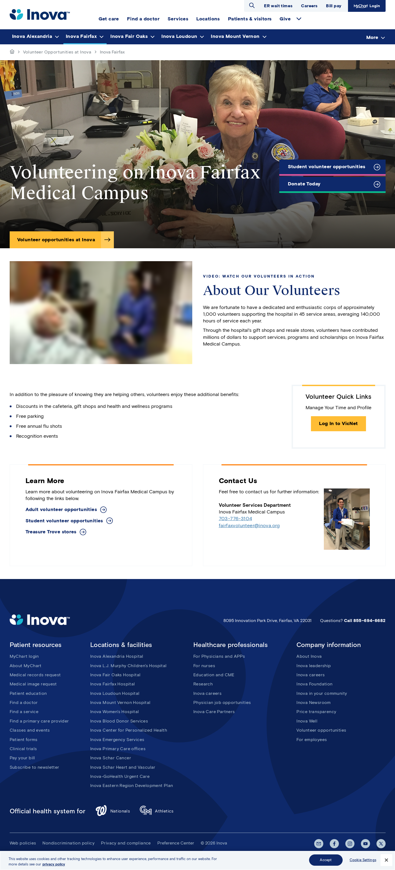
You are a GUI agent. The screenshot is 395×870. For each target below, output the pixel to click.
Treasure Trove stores (51, 532)
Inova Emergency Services (117, 739)
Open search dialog (252, 5)
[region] (197, 860)
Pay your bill (22, 757)
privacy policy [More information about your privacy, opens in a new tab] (53, 864)
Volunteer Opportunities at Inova (57, 52)
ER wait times (278, 5)
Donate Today (304, 184)
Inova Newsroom (313, 702)
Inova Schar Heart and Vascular (122, 767)
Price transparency (316, 711)
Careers (309, 5)
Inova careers (207, 693)
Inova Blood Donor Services (119, 721)
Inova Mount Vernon (235, 36)
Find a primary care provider (39, 721)
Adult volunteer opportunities (61, 509)
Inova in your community (321, 693)
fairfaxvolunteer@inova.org (249, 526)
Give (285, 19)
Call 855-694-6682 (365, 620)
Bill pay (333, 5)
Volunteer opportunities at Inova (56, 240)
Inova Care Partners (214, 711)
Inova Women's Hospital (114, 711)
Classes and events (30, 730)
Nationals (112, 811)
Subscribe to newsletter (34, 767)
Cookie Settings (363, 860)
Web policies (23, 843)
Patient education (28, 693)
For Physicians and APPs (219, 656)
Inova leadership (313, 665)
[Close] (386, 860)
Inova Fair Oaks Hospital (115, 674)
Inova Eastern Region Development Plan (131, 785)
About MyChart (26, 665)
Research (203, 683)
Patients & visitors (250, 19)
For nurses (204, 665)
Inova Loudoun (179, 36)
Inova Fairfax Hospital (112, 683)
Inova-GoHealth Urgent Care (120, 776)
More (372, 37)
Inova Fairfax (81, 36)
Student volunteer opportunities (326, 167)
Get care (109, 19)
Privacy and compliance (126, 843)
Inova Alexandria (32, 36)
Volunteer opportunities (321, 730)
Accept (326, 860)
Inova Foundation (314, 683)
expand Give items (299, 19)
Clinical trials (23, 748)
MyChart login (24, 656)
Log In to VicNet (338, 423)
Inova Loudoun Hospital (115, 693)
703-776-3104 (235, 519)
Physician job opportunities (222, 702)
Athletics (157, 811)
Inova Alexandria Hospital (116, 656)
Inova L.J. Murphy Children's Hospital (128, 665)
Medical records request (35, 674)
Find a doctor (143, 19)
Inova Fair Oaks (129, 36)
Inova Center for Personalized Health (128, 730)
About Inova (309, 656)
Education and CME (213, 674)
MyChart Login (367, 6)
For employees (311, 739)
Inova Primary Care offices (118, 748)
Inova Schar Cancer (110, 757)
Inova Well (306, 721)
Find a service (24, 711)
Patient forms (24, 739)
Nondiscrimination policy (68, 843)
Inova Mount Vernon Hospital (120, 702)
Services (178, 19)
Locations (208, 19)
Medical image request (33, 683)
